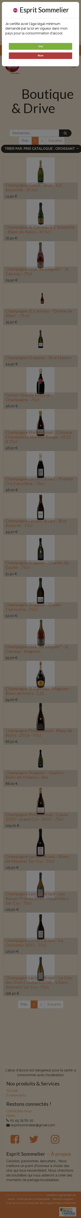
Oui (40, 46)
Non (40, 55)
